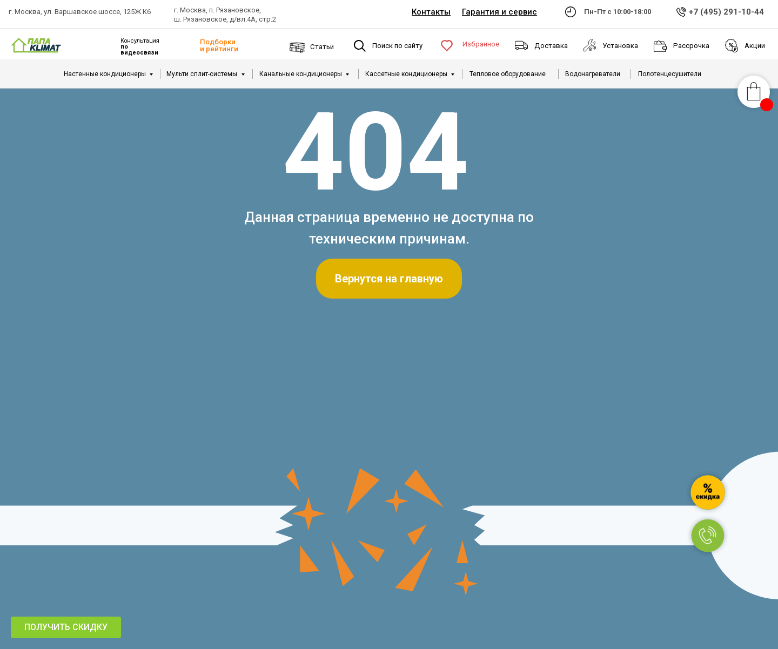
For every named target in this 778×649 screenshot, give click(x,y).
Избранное (480, 44)
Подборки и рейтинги (219, 45)
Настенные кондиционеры (105, 74)
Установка (620, 46)
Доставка (551, 46)
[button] (66, 627)
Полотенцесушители (669, 74)
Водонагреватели (592, 74)
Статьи (322, 47)
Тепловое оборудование (508, 74)
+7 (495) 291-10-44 (726, 12)
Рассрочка (691, 46)
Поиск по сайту (397, 46)
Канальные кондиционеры (300, 74)
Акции (755, 46)
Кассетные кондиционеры (406, 74)
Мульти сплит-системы (201, 74)
